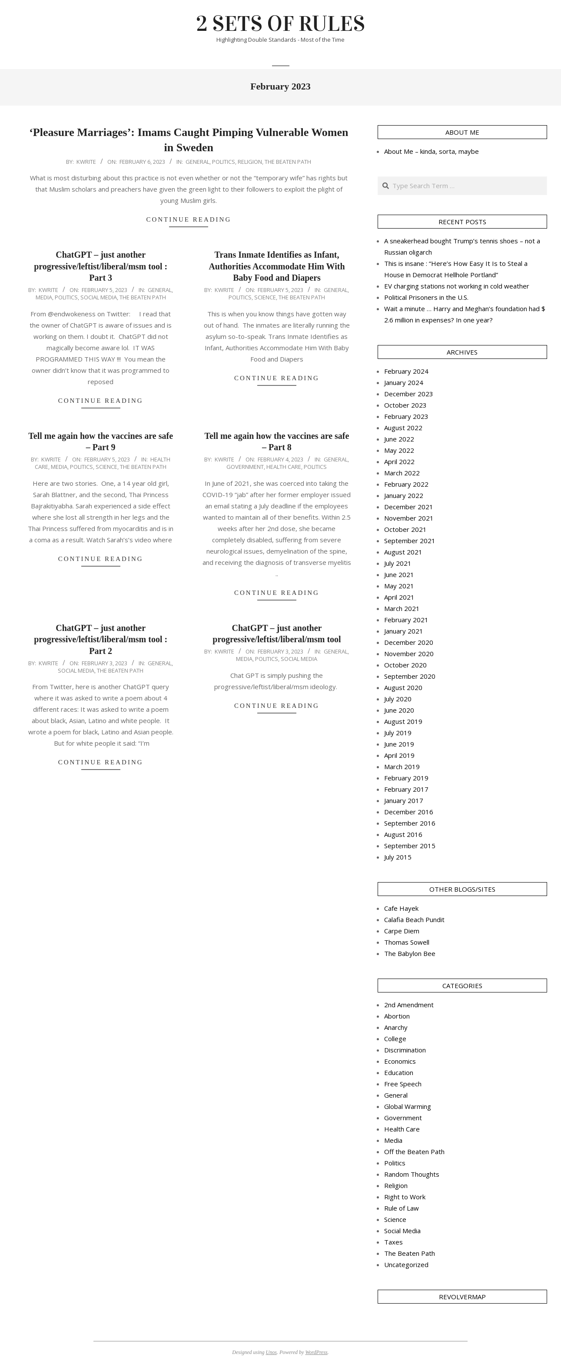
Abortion (397, 1016)
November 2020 (409, 653)
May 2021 (399, 585)
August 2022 (403, 427)
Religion (250, 162)
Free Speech (403, 1083)
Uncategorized (406, 1264)
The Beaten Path (288, 162)
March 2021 (402, 608)
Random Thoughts (411, 1174)
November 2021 (409, 518)
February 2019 (406, 777)
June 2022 (399, 439)
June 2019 (399, 744)
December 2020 (408, 642)
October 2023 (405, 405)
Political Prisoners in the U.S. (426, 297)
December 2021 (408, 506)
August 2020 (403, 687)
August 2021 (403, 552)
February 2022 (406, 484)
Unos (271, 1352)
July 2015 (398, 857)
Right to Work (404, 1196)
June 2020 (399, 710)
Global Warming (407, 1106)
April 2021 (399, 597)
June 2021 (399, 574)
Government (245, 467)
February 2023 (406, 416)
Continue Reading (188, 219)
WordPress (316, 1352)
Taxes (393, 1242)
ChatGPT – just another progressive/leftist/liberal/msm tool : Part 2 (100, 639)
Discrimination (405, 1049)
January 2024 (403, 382)
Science (265, 297)
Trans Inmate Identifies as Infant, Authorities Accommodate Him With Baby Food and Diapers (277, 266)
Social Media (98, 297)
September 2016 (409, 823)
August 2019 (403, 721)
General (197, 162)
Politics (223, 162)
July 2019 (398, 732)
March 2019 (402, 766)
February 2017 (406, 789)
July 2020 (398, 698)
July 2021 (398, 563)
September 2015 (409, 845)
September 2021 (409, 540)
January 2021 (403, 631)
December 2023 (408, 393)
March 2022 (402, 472)
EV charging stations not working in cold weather (456, 286)
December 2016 (408, 811)
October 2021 (405, 529)
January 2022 (403, 495)
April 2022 (399, 461)
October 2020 (405, 664)
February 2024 (406, 371)
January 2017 (403, 800)
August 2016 (403, 834)
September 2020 (409, 676)
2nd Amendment (409, 1004)
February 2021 (406, 619)
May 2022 (399, 450)
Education (398, 1072)
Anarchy (396, 1027)
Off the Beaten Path (414, 1151)
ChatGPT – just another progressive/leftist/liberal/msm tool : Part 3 (100, 266)
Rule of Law (401, 1208)
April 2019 (399, 755)
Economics (400, 1061)
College (395, 1038)
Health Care (283, 467)
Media (44, 297)
